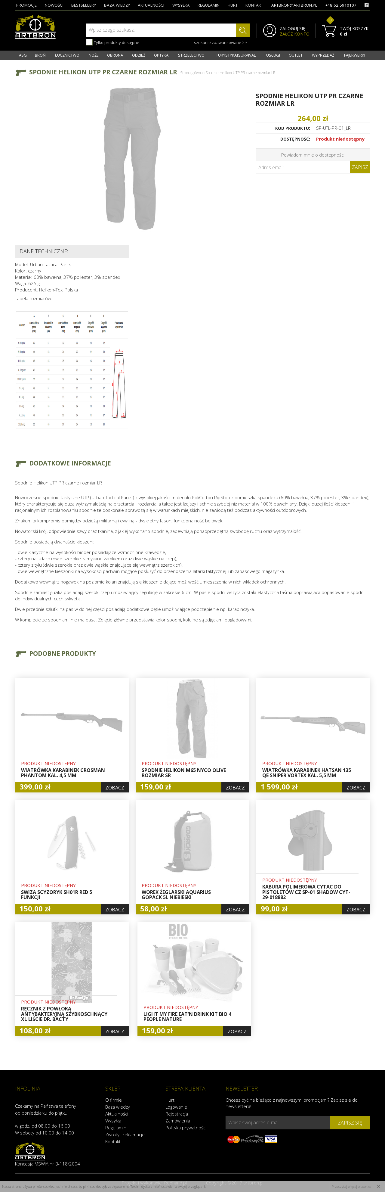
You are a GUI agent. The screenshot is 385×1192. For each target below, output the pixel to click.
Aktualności (116, 1114)
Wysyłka (113, 1121)
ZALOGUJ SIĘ (292, 28)
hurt (233, 5)
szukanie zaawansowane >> (220, 42)
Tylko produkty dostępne (112, 42)
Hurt (169, 1100)
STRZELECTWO (191, 55)
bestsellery (83, 5)
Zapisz (360, 167)
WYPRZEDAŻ (323, 55)
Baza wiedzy (117, 1107)
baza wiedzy (117, 5)
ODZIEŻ (138, 55)
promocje (26, 5)
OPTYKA (161, 55)
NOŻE (94, 55)
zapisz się (350, 1122)
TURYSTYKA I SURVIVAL (236, 55)
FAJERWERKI (354, 55)
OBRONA (115, 55)
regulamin (209, 5)
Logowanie (176, 1107)
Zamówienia (177, 1121)
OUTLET (296, 55)
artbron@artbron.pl (294, 5)
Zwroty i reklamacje (125, 1134)
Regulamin (115, 1128)
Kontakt (113, 1141)
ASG (23, 55)
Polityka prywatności (185, 1128)
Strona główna (191, 72)
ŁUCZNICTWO (67, 55)
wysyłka (181, 5)
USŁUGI (273, 55)
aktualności (151, 5)
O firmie (113, 1100)
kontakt (254, 5)
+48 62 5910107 (340, 5)
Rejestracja (176, 1114)
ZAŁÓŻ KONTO (295, 34)
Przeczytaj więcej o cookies (351, 1186)
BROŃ (40, 55)
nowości (54, 5)
